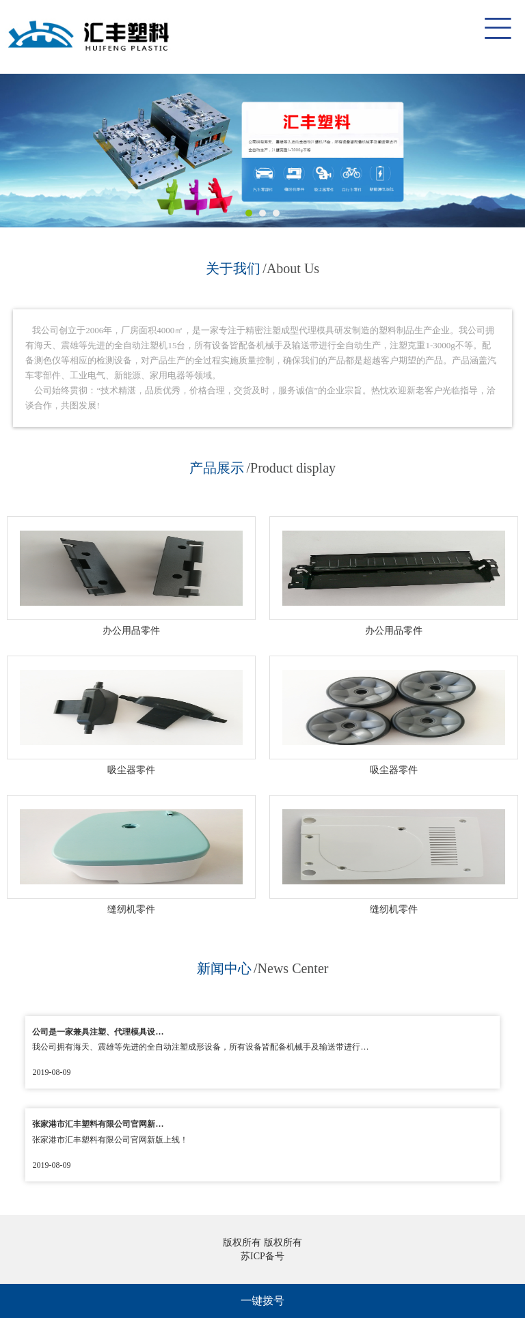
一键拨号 (262, 1300)
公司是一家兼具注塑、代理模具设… (97, 1032)
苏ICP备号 (262, 1256)
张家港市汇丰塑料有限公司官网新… (97, 1124)
